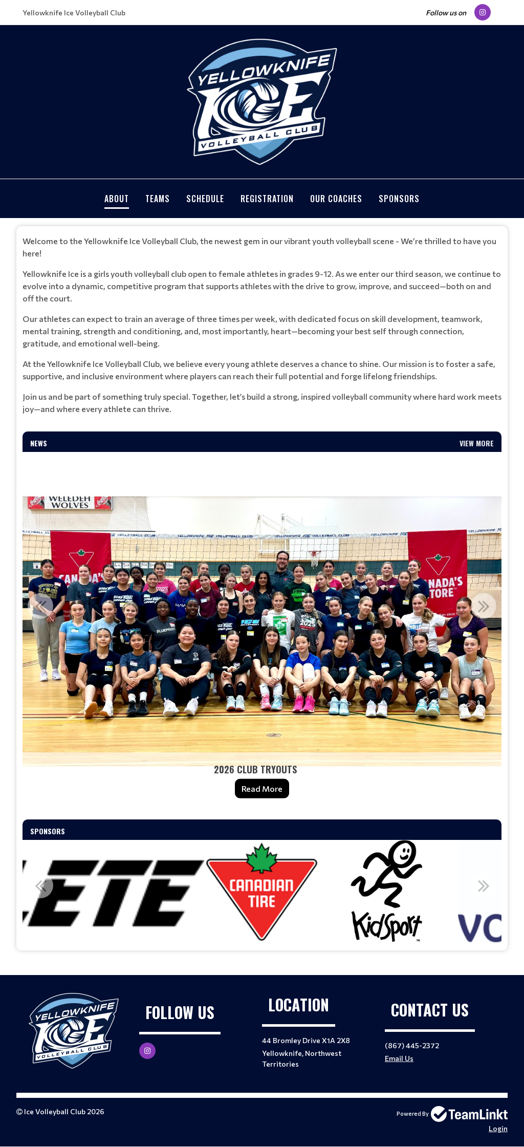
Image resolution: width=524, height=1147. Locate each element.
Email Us (399, 1058)
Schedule (205, 198)
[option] (262, 631)
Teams (157, 198)
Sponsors (399, 198)
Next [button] (483, 606)
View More (477, 443)
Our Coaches (336, 198)
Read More (262, 788)
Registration (267, 198)
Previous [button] (40, 606)
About (116, 198)
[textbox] (262, 325)
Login (498, 1128)
